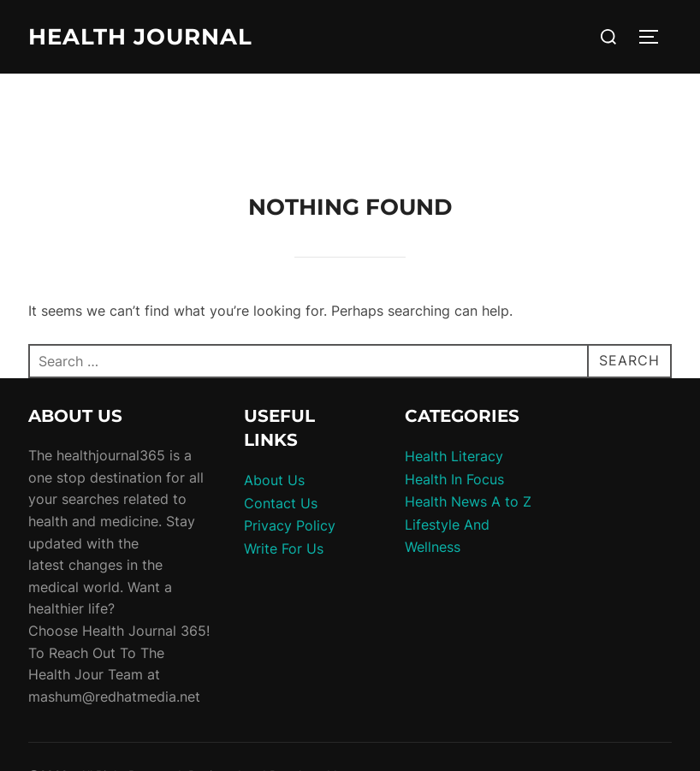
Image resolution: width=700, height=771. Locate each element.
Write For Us (283, 548)
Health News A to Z (468, 501)
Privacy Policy (289, 525)
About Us (274, 480)
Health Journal (140, 36)
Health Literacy (454, 456)
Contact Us (280, 503)
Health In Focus (454, 479)
